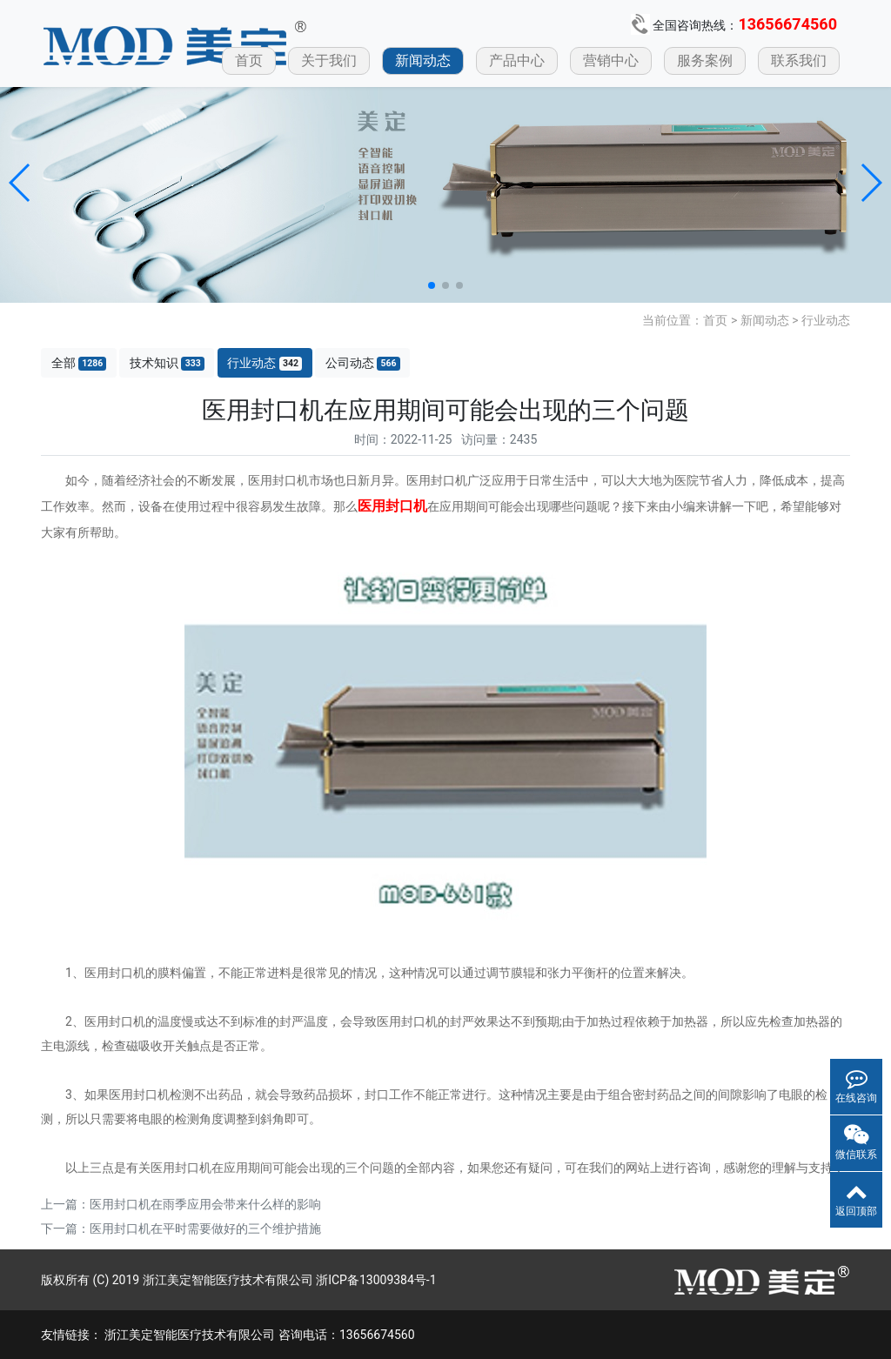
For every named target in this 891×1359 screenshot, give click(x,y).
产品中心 (517, 60)
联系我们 (799, 60)
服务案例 (705, 60)
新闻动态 (423, 60)
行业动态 (825, 320)
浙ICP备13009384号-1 (376, 1280)
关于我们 (329, 60)
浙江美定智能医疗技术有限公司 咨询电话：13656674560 (259, 1335)
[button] (20, 183)
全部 (79, 363)
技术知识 (167, 363)
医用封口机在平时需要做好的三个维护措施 (205, 1228)
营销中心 (611, 60)
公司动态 (362, 363)
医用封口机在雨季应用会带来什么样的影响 (205, 1204)
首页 (249, 60)
